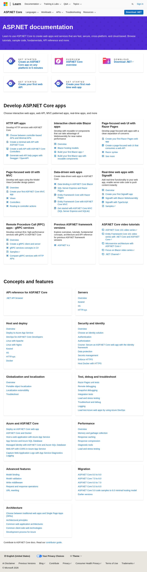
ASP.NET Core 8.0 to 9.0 (89, 474)
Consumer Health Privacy (88, 563)
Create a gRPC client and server (25, 244)
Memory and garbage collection (93, 433)
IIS (79, 306)
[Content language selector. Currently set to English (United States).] (17, 556)
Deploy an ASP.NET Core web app (22, 429)
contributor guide (54, 542)
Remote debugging (87, 386)
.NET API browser (14, 298)
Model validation (14, 478)
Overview (62, 144)
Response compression (89, 441)
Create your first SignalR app (119, 194)
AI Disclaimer (8, 563)
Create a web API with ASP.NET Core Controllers (27, 150)
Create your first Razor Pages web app (121, 140)
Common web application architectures (24, 524)
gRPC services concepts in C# (24, 248)
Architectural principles (17, 520)
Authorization (84, 341)
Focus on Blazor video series (119, 250)
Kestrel (81, 302)
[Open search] (133, 4)
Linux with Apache (14, 341)
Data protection (85, 351)
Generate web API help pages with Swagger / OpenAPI (26, 156)
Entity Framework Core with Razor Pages (74, 196)
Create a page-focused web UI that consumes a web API (121, 146)
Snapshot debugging (87, 390)
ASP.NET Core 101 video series (120, 230)
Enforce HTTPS (85, 359)
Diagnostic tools (85, 445)
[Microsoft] (6, 4)
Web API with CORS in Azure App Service (26, 449)
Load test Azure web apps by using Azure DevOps (101, 410)
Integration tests (85, 394)
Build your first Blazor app (70, 152)
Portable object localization (19, 386)
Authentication (84, 337)
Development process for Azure (21, 532)
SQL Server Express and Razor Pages (72, 189)
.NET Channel (112, 254)
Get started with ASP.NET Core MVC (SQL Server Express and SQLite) (75, 209)
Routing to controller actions (23, 206)
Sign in (140, 4)
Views (12, 198)
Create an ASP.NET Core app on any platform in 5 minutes (30, 65)
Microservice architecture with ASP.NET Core (119, 244)
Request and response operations (22, 486)
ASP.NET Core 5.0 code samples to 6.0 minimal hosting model (107, 490)
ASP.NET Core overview (74, 63)
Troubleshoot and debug (89, 402)
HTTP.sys (82, 310)
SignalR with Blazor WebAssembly (121, 198)
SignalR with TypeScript (116, 202)
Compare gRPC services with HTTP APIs (27, 257)
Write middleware (14, 482)
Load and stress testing (89, 398)
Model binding (12, 474)
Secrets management (88, 355)
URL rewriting (12, 490)
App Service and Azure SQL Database (24, 441)
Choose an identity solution (90, 333)
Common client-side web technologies (24, 528)
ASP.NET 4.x (64, 245)
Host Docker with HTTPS (90, 363)
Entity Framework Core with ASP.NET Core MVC (75, 203)
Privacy (66, 563)
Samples (109, 206)
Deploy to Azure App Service (19, 333)
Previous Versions (27, 563)
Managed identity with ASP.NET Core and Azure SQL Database (36, 445)
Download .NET (134, 12)
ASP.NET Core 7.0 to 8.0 (89, 478)
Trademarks (127, 563)
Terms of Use (111, 563)
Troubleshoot (12, 394)
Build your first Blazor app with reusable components (72, 157)
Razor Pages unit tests (88, 382)
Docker (9, 360)
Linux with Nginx (14, 345)
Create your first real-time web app (78, 86)
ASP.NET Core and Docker (19, 433)
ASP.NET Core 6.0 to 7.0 (89, 482)
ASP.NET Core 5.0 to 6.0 (89, 486)
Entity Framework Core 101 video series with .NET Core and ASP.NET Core (122, 237)
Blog (41, 563)
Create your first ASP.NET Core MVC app (27, 193)
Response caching (86, 437)
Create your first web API (30, 86)
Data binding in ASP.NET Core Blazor (75, 184)
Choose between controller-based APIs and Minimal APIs (26, 136)
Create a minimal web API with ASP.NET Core (24, 143)
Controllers (15, 202)
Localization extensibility (17, 390)
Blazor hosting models (68, 148)
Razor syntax (111, 152)
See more (110, 156)
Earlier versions (85, 494)
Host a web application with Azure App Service (28, 437)
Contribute (54, 563)
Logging (82, 406)
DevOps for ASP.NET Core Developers (24, 337)
